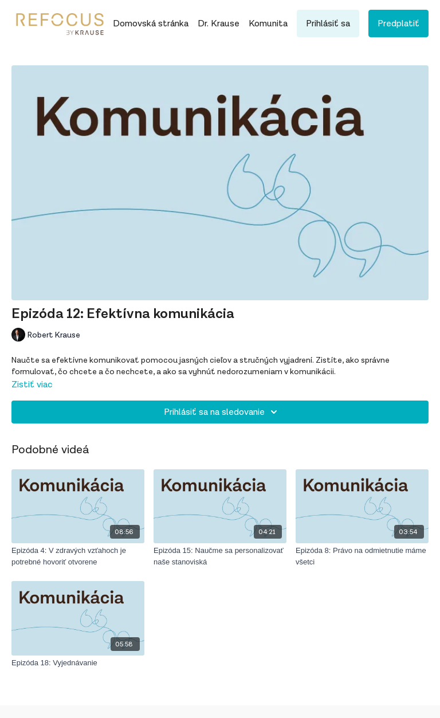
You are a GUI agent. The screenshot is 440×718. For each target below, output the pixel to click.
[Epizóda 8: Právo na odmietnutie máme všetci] (362, 556)
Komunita (268, 23)
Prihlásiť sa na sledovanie (222, 412)
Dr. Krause (218, 23)
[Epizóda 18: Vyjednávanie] (77, 663)
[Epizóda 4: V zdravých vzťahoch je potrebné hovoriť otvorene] (77, 556)
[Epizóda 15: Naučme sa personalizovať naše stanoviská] (220, 556)
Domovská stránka (150, 23)
